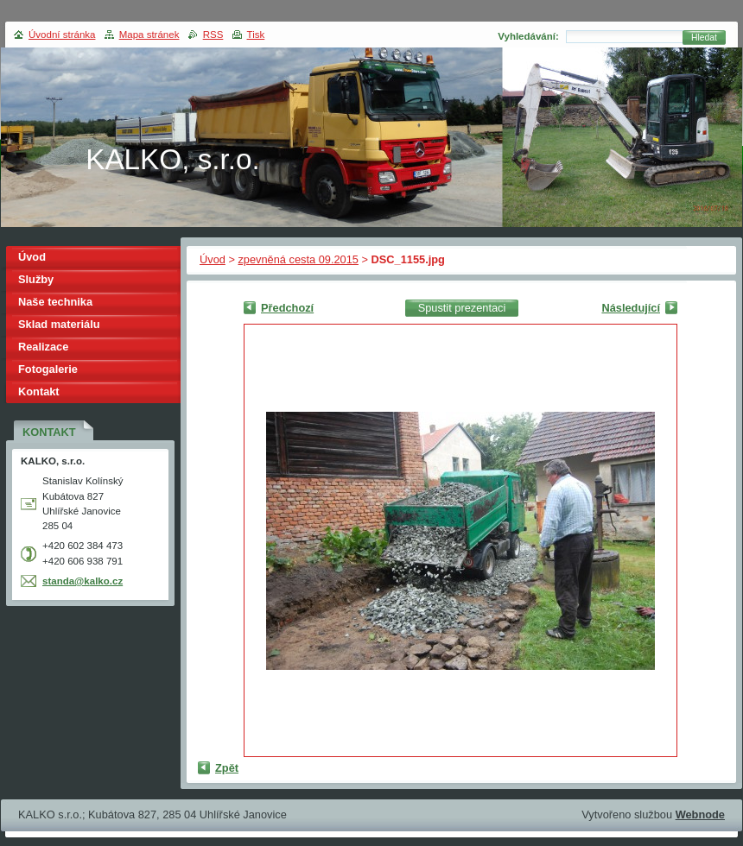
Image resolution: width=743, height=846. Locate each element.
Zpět (226, 767)
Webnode (700, 814)
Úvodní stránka (62, 34)
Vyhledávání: (528, 36)
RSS (213, 34)
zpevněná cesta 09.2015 (298, 259)
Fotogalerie (48, 369)
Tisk (256, 34)
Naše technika (55, 301)
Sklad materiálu (59, 324)
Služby (36, 279)
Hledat (704, 37)
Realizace (43, 346)
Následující (630, 307)
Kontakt (39, 391)
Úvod (212, 259)
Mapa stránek (149, 34)
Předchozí (287, 307)
